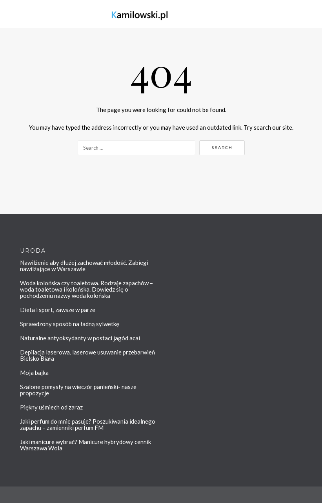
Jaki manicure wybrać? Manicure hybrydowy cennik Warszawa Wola (85, 445)
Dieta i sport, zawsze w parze (57, 309)
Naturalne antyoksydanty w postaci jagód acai (80, 337)
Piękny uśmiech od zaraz (51, 407)
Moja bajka (34, 372)
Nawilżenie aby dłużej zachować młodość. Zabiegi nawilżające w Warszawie (84, 265)
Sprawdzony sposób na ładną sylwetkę (69, 323)
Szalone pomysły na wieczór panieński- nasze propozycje (78, 390)
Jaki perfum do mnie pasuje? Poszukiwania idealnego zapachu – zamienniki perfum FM (87, 424)
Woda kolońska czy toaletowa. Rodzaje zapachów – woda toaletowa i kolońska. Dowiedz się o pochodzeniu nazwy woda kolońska (86, 289)
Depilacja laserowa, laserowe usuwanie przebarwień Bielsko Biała (87, 355)
